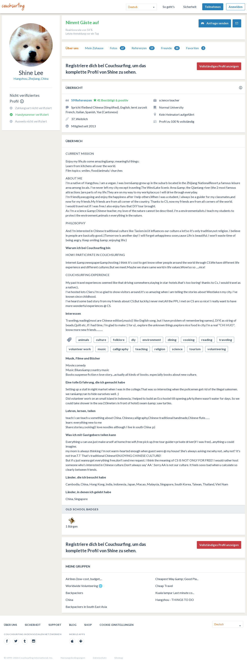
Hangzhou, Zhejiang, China (31, 78)
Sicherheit (189, 6)
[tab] (72, 48)
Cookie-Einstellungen (117, 624)
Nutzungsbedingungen (73, 657)
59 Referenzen (81, 100)
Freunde (170, 48)
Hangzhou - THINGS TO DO (174, 599)
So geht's (169, 6)
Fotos (117, 48)
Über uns (72, 48)
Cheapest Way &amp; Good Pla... (176, 579)
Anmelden (236, 6)
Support (54, 624)
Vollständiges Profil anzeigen (219, 66)
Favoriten (195, 48)
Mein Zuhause (94, 48)
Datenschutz (100, 657)
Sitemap (118, 657)
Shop (88, 624)
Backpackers (74, 593)
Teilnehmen (213, 6)
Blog (72, 624)
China (69, 599)
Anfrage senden (214, 23)
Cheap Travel (164, 586)
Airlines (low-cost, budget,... (84, 579)
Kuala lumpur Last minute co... (174, 593)
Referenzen (143, 48)
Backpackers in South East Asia (86, 606)
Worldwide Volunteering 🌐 (84, 586)
